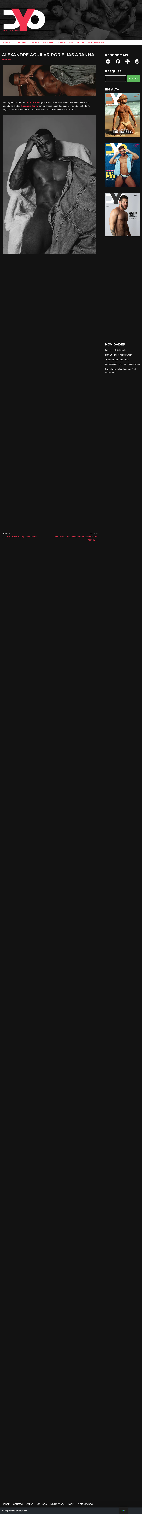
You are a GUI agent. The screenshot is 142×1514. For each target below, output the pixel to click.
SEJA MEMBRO (96, 42)
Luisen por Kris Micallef (115, 350)
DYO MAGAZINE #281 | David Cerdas (122, 364)
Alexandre (26, 106)
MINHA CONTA (65, 42)
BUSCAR (133, 78)
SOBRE (6, 1504)
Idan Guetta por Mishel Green (118, 355)
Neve (4, 1511)
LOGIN (80, 42)
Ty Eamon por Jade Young (117, 360)
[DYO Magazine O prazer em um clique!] (24, 19)
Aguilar (35, 106)
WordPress (22, 1511)
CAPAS (29, 1504)
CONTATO (21, 42)
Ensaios (6, 60)
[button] (11, 42)
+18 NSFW (48, 42)
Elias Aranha (32, 102)
